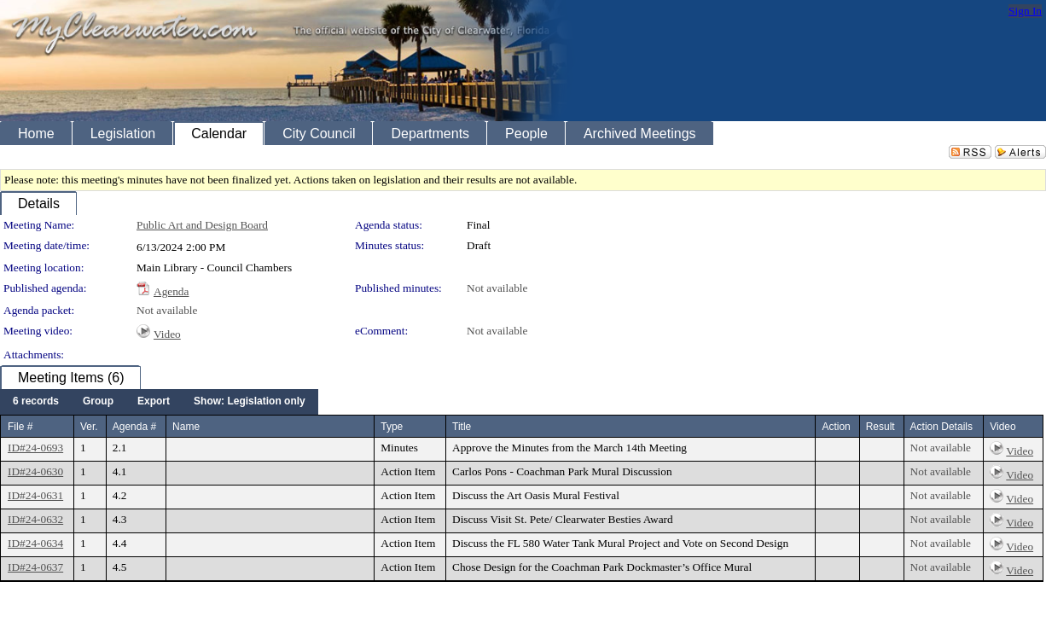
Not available (497, 288)
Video (167, 334)
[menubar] (159, 402)
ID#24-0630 (35, 471)
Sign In (1025, 10)
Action (836, 427)
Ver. (89, 427)
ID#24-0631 (35, 495)
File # (20, 427)
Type (392, 427)
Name (186, 427)
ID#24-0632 (35, 519)
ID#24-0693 (35, 447)
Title (461, 427)
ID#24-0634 (35, 543)
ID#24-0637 (35, 567)
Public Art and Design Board (202, 224)
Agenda (171, 291)
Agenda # (134, 427)
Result (880, 427)
